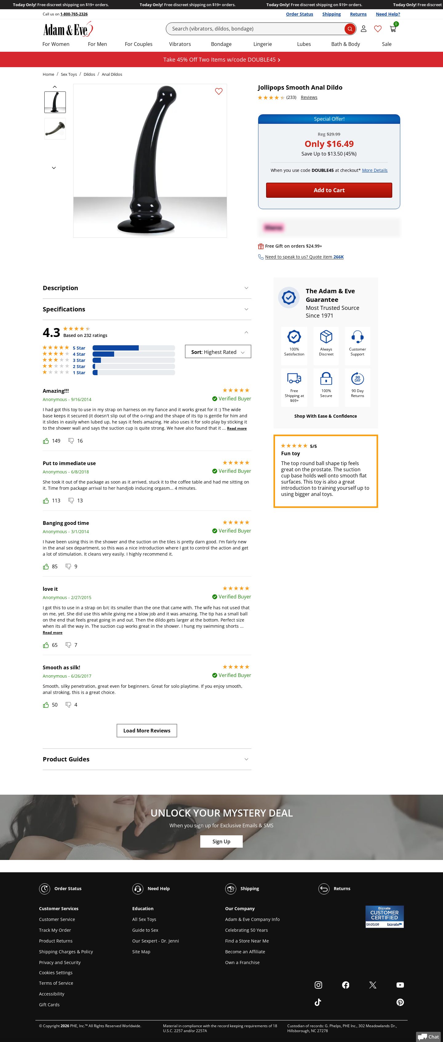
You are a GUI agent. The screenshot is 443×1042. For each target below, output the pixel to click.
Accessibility (51, 994)
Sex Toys (69, 74)
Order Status (299, 14)
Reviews (309, 97)
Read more (237, 428)
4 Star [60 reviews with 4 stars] (79, 354)
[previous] (57, 87)
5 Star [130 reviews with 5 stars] (79, 348)
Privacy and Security (60, 962)
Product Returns (56, 941)
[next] (52, 168)
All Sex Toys (144, 919)
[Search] (261, 28)
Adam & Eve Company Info (252, 919)
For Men (97, 44)
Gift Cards (49, 1005)
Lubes (304, 44)
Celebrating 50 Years (246, 930)
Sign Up (221, 841)
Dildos (89, 74)
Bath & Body (345, 44)
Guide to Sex (145, 930)
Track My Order (55, 930)
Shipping (331, 14)
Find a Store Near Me (247, 941)
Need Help (151, 888)
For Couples (139, 44)
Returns (358, 14)
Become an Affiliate (245, 952)
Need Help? (388, 14)
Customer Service (57, 919)
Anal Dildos (112, 74)
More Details (375, 170)
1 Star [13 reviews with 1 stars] (79, 372)
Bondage (221, 44)
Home (48, 74)
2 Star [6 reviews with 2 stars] (79, 366)
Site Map (141, 952)
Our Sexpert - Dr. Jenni (155, 941)
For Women (56, 44)
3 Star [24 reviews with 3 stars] (79, 360)
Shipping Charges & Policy (66, 952)
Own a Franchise (242, 962)
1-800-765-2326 (74, 14)
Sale (387, 44)
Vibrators (180, 44)
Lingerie (262, 44)
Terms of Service (56, 983)
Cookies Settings (56, 972)
